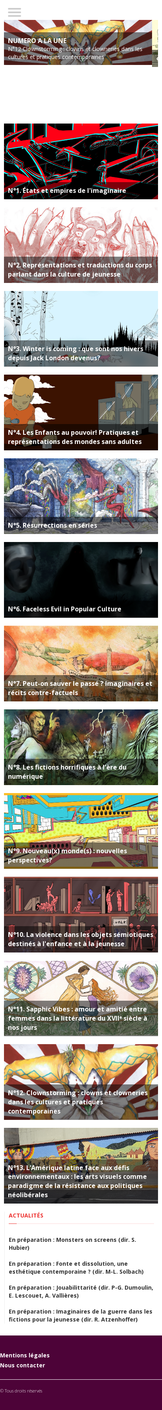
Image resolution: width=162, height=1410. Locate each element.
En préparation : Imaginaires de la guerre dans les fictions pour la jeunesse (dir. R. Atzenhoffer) (80, 1315)
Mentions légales (25, 1355)
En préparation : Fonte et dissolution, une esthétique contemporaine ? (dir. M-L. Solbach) (76, 1267)
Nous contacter (22, 1365)
